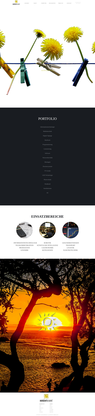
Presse (40, 409)
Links (40, 410)
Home (51, 405)
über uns (51, 406)
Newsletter (51, 410)
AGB (40, 405)
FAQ (40, 406)
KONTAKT (69, 3)
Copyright (41, 411)
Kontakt (51, 407)
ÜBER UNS (60, 3)
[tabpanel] (78, 3)
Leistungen (51, 409)
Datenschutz (41, 407)
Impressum (51, 411)
